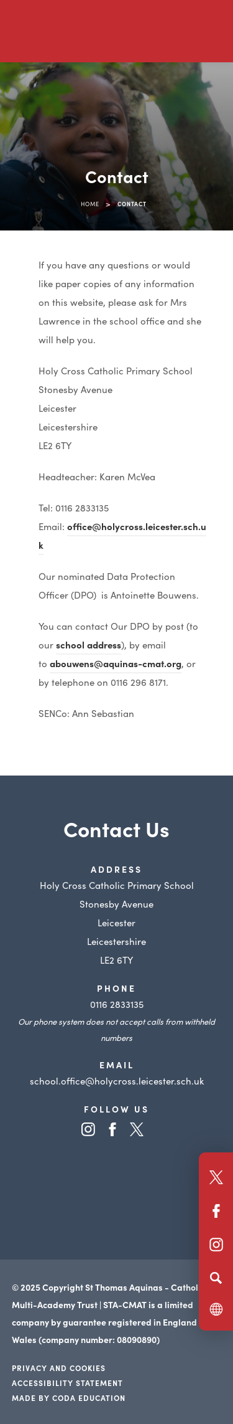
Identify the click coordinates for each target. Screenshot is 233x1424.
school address (88, 644)
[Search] (216, 1277)
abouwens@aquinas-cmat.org (115, 663)
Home (90, 203)
